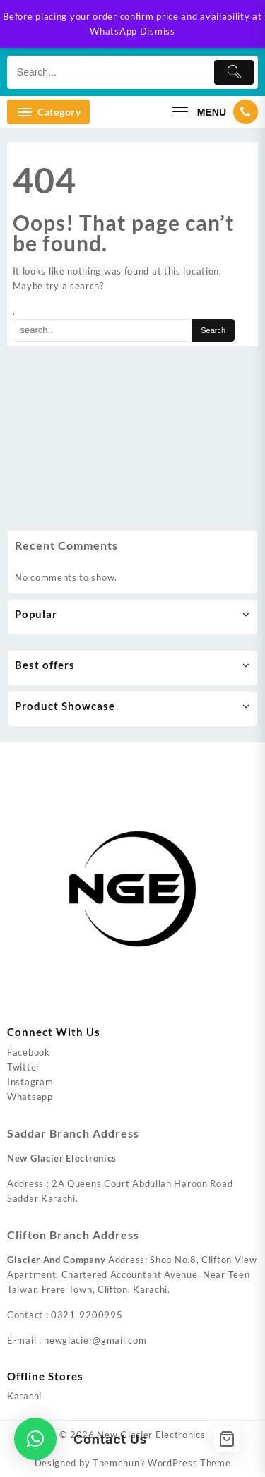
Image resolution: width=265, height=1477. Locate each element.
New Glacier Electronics (151, 1434)
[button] (35, 1439)
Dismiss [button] (157, 31)
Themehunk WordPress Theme (162, 1463)
